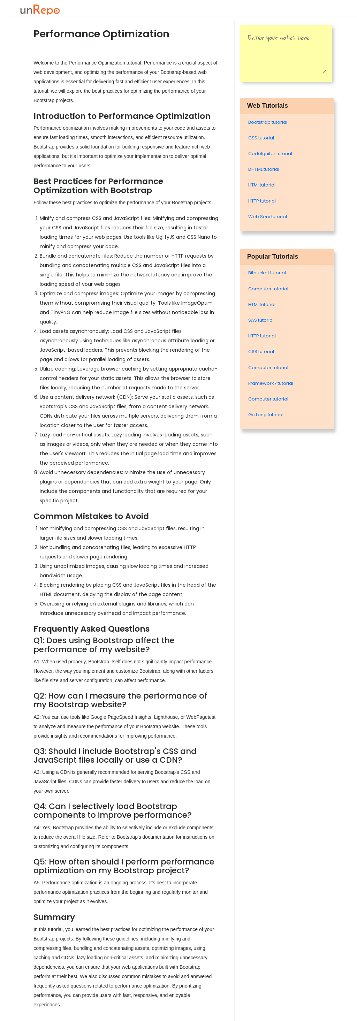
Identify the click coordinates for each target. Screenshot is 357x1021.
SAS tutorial (261, 320)
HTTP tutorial (262, 201)
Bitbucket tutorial (267, 272)
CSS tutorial (261, 138)
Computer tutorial (268, 288)
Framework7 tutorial (270, 383)
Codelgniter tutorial (270, 153)
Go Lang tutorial (265, 414)
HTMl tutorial (261, 185)
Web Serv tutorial (267, 216)
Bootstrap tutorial (267, 122)
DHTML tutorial (263, 169)
